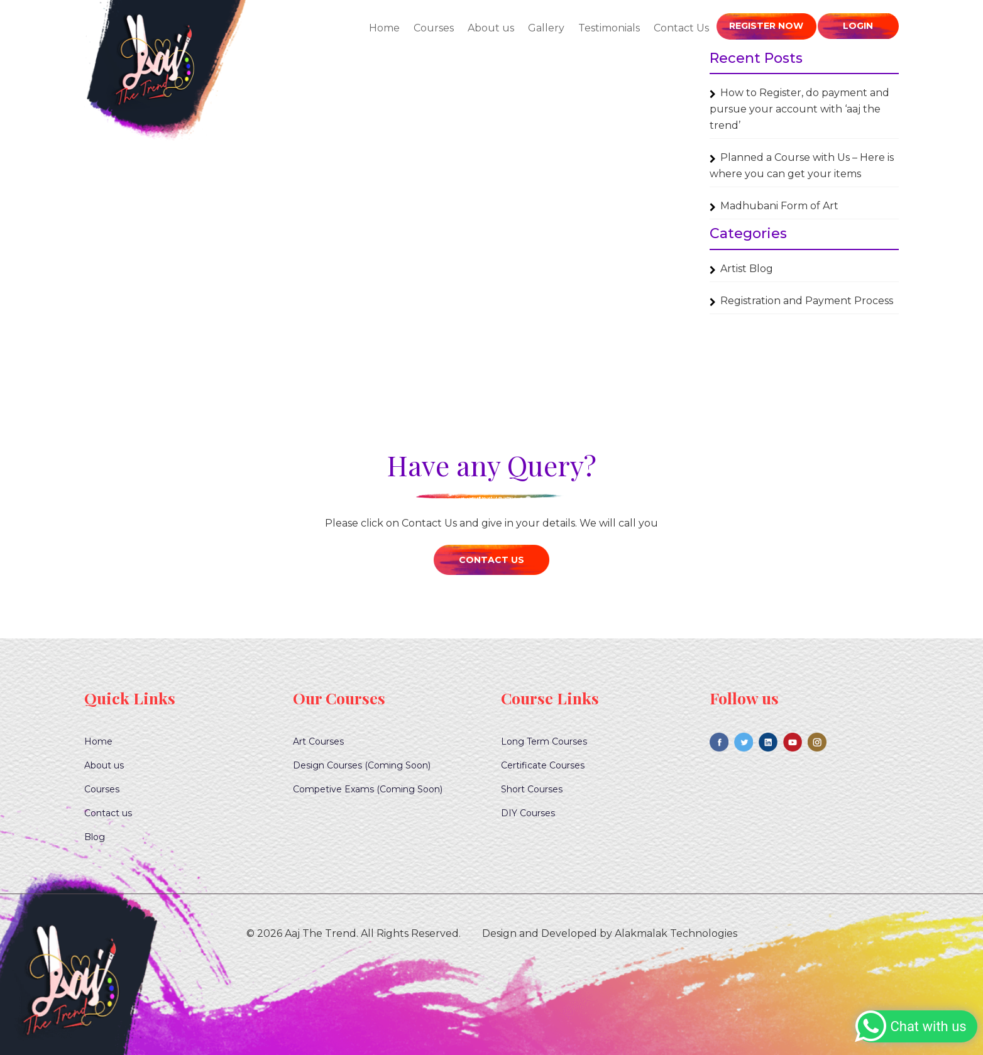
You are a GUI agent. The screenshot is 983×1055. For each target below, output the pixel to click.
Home (387, 28)
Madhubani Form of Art (779, 206)
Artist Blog (746, 269)
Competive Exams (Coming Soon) (367, 789)
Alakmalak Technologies (676, 933)
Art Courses (318, 741)
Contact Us (684, 28)
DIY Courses (528, 813)
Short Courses (532, 789)
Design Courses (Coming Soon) (362, 765)
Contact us (108, 813)
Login (858, 25)
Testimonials (612, 28)
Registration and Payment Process (806, 301)
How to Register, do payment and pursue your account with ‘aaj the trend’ (799, 109)
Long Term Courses (544, 741)
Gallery (549, 28)
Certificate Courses (543, 765)
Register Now (768, 25)
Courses (437, 28)
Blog (94, 837)
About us (494, 28)
